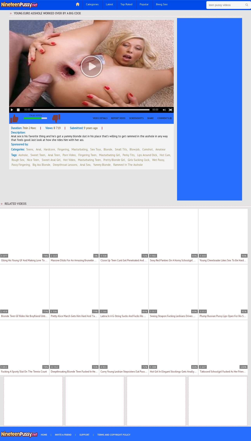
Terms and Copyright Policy (113, 434)
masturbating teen (89, 160)
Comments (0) (164, 118)
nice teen (33, 160)
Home (44, 434)
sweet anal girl (51, 160)
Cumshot (147, 149)
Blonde (108, 149)
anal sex (85, 165)
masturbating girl (109, 155)
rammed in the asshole (128, 165)
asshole (23, 155)
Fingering (63, 149)
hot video (69, 160)
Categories (92, 4)
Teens (29, 149)
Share (150, 118)
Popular (144, 4)
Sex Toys (95, 149)
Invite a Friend (63, 434)
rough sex (18, 160)
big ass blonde (41, 165)
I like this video (14, 118)
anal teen (54, 155)
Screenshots (136, 118)
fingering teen (87, 155)
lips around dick (147, 155)
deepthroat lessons (65, 165)
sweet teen (37, 155)
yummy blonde (102, 165)
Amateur (160, 149)
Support (84, 434)
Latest (109, 4)
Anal (38, 149)
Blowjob (135, 149)
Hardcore (49, 149)
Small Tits (121, 149)
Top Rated (126, 4)
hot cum (165, 155)
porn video (69, 155)
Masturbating (80, 149)
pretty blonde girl (114, 160)
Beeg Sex (162, 4)
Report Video (118, 118)
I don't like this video (56, 118)
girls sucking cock (138, 160)
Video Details (100, 118)
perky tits (129, 155)
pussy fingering (21, 165)
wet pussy (158, 160)
